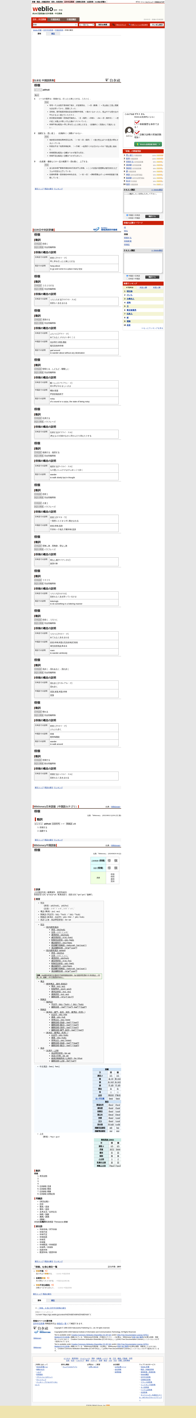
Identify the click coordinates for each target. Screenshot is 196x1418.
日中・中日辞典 (39, 19)
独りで (108, 105)
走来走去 (53, 1209)
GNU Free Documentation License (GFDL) (133, 1333)
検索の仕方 (40, 1367)
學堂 (57, 919)
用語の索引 (48, 189)
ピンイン (38, 824)
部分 (46, 763)
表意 (59, 892)
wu (69, 995)
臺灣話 (74, 1010)
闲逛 (60, 342)
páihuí (64, 905)
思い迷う (51, 133)
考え (100, 140)
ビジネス (67, 1356)
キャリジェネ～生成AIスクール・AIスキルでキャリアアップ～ (150, 1395)
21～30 (156, 287)
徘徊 (133, 1335)
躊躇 (41, 831)
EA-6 (128, 181)
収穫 (100, 168)
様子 (76, 153)
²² (72, 1026)
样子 (61, 394)
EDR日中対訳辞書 (43, 230)
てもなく (56, 337)
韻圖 (107, 1067)
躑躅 (41, 1214)
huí (75, 974)
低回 (128, 184)
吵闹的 (57, 394)
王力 (100, 1119)
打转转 (75, 642)
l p (52, 894)
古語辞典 (90, 2)
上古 (41, 1131)
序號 (101, 1147)
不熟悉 (53, 976)
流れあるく (55, 669)
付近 (56, 171)
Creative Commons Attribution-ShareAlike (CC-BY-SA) (91, 1333)
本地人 (93, 974)
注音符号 (56, 824)
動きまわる (74, 521)
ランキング (58, 189)
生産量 (43, 161)
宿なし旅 (63, 546)
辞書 (33, 2)
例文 (53, 34)
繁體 (96, 861)
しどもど (56, 369)
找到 (38, 1219)
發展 (66, 974)
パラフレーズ (50, 422)
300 (110, 168)
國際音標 (59, 947)
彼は (108, 146)
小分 (100, 1157)
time (80, 269)
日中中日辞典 (69, 2)
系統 (106, 1137)
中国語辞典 (59, 30)
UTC (117, 815)
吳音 (53, 1054)
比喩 (92, 124)
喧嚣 (56, 390)
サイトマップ (41, 1377)
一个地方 (59, 529)
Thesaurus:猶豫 (61, 1219)
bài (57, 914)
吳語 (42, 919)
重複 (51, 892)
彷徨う (45, 494)
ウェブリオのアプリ (70, 1364)
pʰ (48, 894)
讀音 (78, 974)
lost (64, 477)
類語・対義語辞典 (43, 2)
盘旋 (47, 1204)
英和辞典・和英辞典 (148, 1370)
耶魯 (53, 939)
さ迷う (45, 503)
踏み (103, 124)
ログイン (149, 2)
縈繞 (49, 1186)
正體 (93, 861)
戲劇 (45, 976)
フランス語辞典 (146, 1380)
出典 (89, 815)
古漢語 (55, 974)
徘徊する (57, 99)
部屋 (67, 108)
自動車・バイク (102, 1356)
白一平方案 (100, 1096)
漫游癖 (129, 165)
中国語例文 (55, 19)
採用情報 (118, 1370)
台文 (57, 1018)
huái (43, 974)
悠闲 (52, 737)
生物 (100, 1358)
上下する (84, 161)
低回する (56, 452)
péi (111, 1125)
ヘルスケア (80, 1358)
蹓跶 (64, 342)
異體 (98, 878)
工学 (114, 1356)
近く (53, 121)
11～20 (143, 287)
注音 (46, 908)
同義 (50, 763)
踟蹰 (47, 1212)
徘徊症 (127, 244)
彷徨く (45, 244)
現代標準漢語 (52, 927)
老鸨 (129, 302)
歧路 (45, 1235)
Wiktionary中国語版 (45, 845)
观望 (55, 1242)
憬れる (45, 712)
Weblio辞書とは (42, 1364)
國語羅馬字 (56, 942)
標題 (51, 1219)
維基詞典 (55, 1056)
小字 (57, 1054)
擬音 (107, 1099)
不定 (45, 1232)
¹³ (70, 1026)
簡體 (95, 868)
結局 (85, 146)
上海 (47, 919)
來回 (41, 1174)
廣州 (58, 983)
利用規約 (39, 1372)
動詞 (39, 819)
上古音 (103, 1163)
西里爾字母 (56, 944)
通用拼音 (55, 934)
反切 (100, 1093)
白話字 (58, 917)
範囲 (65, 161)
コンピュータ (85, 1356)
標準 (48, 983)
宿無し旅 (46, 546)
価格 (49, 161)
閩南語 (69, 824)
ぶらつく (54, 334)
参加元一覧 (62, 1321)
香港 (63, 983)
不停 (52, 529)
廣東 (53, 993)
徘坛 (126, 231)
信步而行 (54, 342)
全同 (48, 247)
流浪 (61, 526)
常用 (83, 974)
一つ (42, 99)
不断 (66, 529)
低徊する (46, 452)
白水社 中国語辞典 (44, 80)
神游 (128, 174)
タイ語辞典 (145, 1385)
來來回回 (61, 894)
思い (56, 470)
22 (120, 853)
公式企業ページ (120, 1364)
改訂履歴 (140, 1335)
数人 (58, 121)
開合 (100, 1086)
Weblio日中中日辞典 (61, 1335)
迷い (111, 146)
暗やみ (114, 112)
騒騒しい (65, 369)
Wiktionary (115, 807)
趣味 (87, 1358)
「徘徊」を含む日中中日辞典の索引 (52, 1306)
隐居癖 (129, 178)
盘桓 (47, 1207)
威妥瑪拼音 (56, 937)
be (64, 1053)
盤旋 (41, 1204)
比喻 (42, 1184)
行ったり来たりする (71, 99)
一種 (47, 892)
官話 (42, 903)
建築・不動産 (122, 1356)
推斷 (96, 1125)
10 (112, 815)
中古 (41, 1064)
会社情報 (118, 1367)
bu (52, 1134)
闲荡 (61, 642)
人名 (110, 1358)
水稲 (95, 168)
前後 (113, 174)
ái (73, 939)
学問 (130, 1356)
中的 (44, 892)
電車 (93, 1356)
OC (44, 894)
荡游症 (129, 168)
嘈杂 (52, 390)
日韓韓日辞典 (80, 2)
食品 (105, 1358)
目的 (52, 303)
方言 (115, 1358)
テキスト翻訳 (129, 190)
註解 (38, 974)
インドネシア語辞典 (148, 1382)
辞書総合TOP (159, 2)
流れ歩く (65, 669)
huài (78, 914)
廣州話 (54, 990)
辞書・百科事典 (124, 1358)
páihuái (46, 90)
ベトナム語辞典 (146, 1387)
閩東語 (43, 914)
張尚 (100, 1103)
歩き (53, 108)
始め (115, 146)
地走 (60, 646)
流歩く (45, 669)
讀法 (46, 974)
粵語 (42, 911)
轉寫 (63, 944)
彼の (96, 140)
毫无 (52, 346)
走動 (45, 1174)
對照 (36, 894)
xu (72, 947)
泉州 (62, 1010)
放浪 (52, 563)
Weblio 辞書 (37, 30)
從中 (51, 974)
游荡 (56, 692)
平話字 (50, 914)
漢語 (53, 947)
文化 (67, 1358)
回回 (70, 894)
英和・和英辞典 (57, 2)
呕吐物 (129, 291)
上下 (62, 171)
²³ (70, 1021)
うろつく (85, 99)
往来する (46, 418)
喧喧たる (46, 369)
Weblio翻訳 (145, 1372)
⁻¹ (71, 1023)
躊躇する (42, 133)
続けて (62, 115)
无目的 (67, 642)
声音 (52, 394)
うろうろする (48, 285)
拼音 (46, 906)
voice (66, 401)
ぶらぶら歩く (56, 729)
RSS (108, 1403)
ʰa (68, 947)
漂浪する (46, 319)
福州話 (49, 1000)
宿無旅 (55, 546)
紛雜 (49, 1191)
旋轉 (89, 894)
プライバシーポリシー (44, 1375)
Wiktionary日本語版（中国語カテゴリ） (56, 806)
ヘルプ (38, 1370)
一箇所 (53, 521)
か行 (93, 146)
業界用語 (75, 1356)
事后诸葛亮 (131, 310)
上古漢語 (38, 892)
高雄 (62, 1021)
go (53, 269)
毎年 (107, 168)
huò (63, 914)
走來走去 (43, 1209)
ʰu (64, 995)
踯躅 (47, 1214)
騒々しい (54, 383)
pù (62, 987)
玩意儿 (129, 314)
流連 (49, 1184)
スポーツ (94, 1358)
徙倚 (128, 158)
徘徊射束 (128, 241)
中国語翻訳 (71, 19)
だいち (129, 295)
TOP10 (129, 287)
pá (66, 939)
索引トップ (39, 189)
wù (68, 987)
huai (83, 1005)
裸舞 (129, 321)
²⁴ (70, 1023)
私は (104, 112)
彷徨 (52, 526)
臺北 (62, 1023)
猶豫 (49, 1189)
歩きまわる (62, 303)
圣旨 (129, 325)
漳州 (67, 1010)
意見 (109, 140)
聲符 (101, 1150)
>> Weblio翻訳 (157, 190)
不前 (45, 1229)
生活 (72, 1358)
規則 (62, 974)
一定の (60, 161)
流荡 (52, 692)
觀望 (45, 1242)
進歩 (110, 124)
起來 (69, 974)
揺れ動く (74, 161)
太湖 (48, 1049)
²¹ (67, 995)
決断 (70, 133)
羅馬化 (62, 1056)
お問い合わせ (93, 1364)
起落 (53, 1191)
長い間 (114, 105)
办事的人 (130, 299)
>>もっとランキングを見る (152, 328)
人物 (70, 121)
